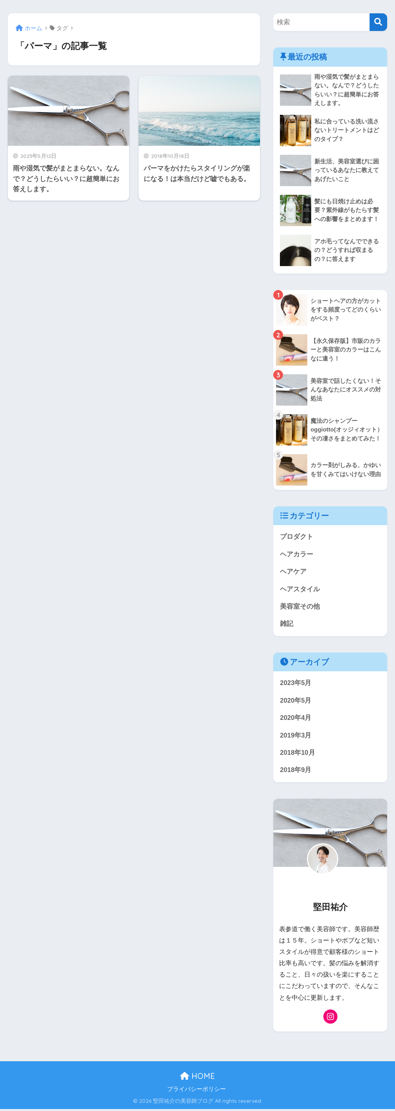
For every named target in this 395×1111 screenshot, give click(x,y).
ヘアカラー (296, 554)
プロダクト (296, 537)
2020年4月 (296, 719)
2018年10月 (297, 754)
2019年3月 (296, 736)
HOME (197, 1078)
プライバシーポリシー (196, 1091)
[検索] (378, 22)
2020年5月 (296, 701)
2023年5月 (296, 684)
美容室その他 (300, 607)
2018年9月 (296, 772)
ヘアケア (293, 572)
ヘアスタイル (300, 589)
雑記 (286, 625)
